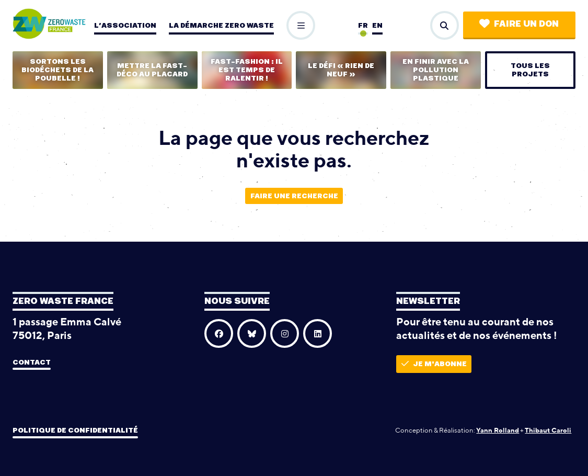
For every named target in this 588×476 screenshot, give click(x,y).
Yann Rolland (497, 430)
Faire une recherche (294, 196)
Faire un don (519, 23)
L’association (125, 25)
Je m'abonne (434, 363)
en (377, 25)
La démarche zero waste (221, 25)
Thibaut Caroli (548, 430)
